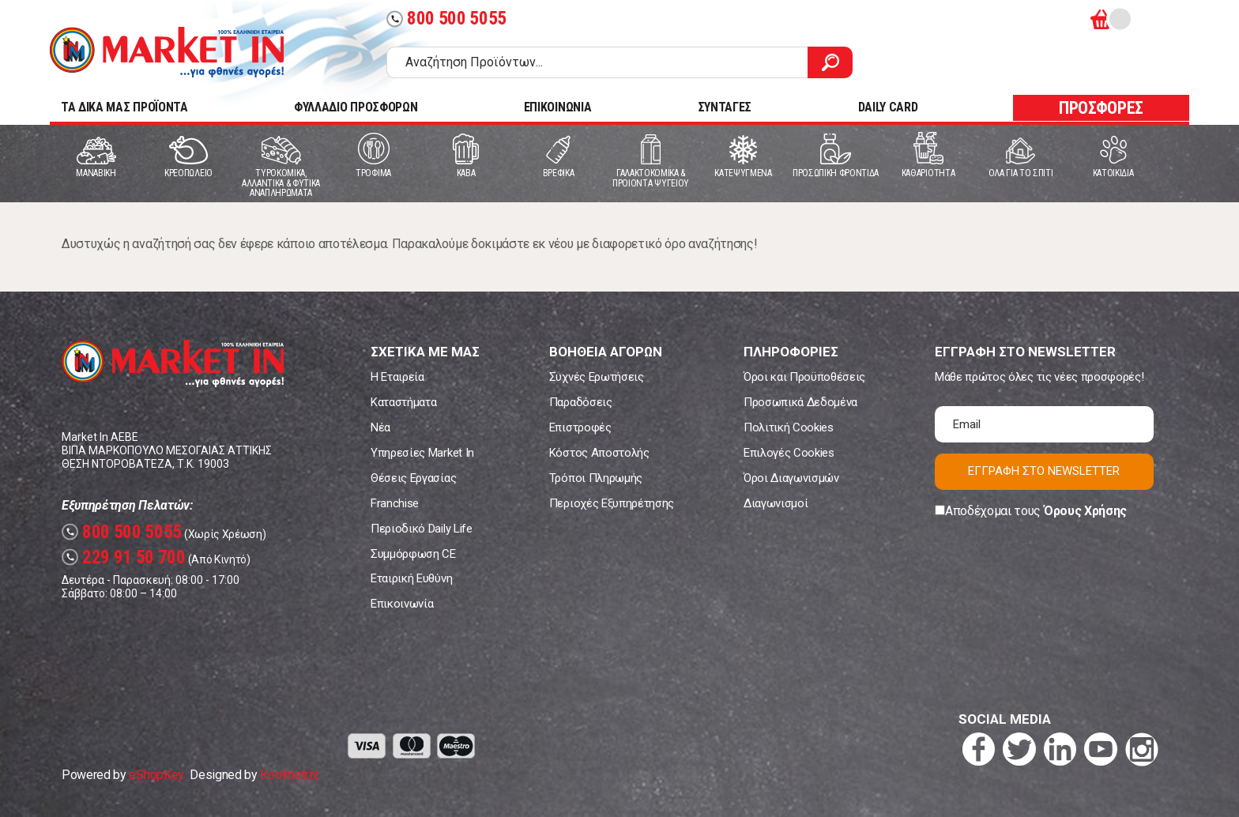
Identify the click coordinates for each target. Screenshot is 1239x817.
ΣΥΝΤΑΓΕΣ (724, 107)
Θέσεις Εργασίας (413, 478)
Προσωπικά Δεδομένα (800, 402)
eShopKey (156, 774)
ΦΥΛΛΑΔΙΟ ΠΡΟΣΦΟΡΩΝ (355, 107)
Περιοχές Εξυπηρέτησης (611, 503)
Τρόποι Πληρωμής (595, 478)
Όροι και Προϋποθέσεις (804, 377)
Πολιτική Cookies (789, 427)
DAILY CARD (888, 107)
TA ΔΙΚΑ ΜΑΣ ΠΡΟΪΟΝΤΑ (124, 107)
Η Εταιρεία (397, 377)
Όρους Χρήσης (1085, 510)
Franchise (395, 503)
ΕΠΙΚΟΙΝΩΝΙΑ (557, 107)
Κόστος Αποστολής (599, 453)
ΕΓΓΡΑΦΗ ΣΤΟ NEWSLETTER (1044, 471)
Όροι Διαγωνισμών (791, 478)
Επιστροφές (580, 427)
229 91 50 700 (124, 557)
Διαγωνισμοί (776, 503)
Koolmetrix (289, 774)
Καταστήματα (403, 402)
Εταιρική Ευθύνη (411, 578)
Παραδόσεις (580, 402)
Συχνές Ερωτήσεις (596, 377)
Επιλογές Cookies (789, 453)
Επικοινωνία (402, 604)
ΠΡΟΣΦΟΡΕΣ (1101, 108)
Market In (167, 52)
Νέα (380, 427)
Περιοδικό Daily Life (422, 528)
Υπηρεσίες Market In (422, 453)
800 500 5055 (446, 18)
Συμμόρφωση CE (413, 554)
